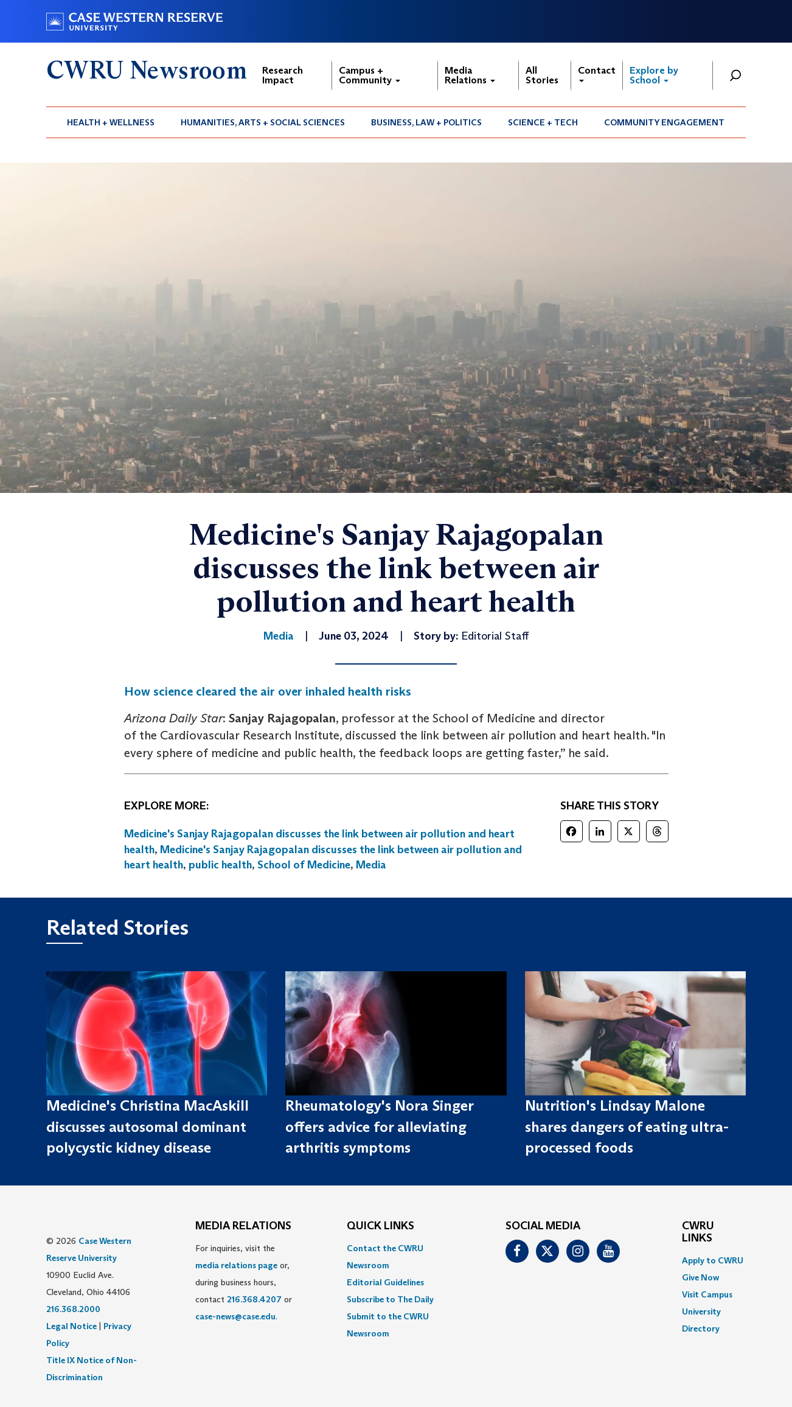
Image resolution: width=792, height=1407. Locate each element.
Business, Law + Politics (426, 122)
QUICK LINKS (380, 1226)
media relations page (236, 1265)
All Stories (542, 75)
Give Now (700, 1277)
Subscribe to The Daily (390, 1299)
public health (220, 864)
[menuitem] (111, 122)
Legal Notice (71, 1326)
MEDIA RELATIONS (243, 1226)
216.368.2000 (73, 1309)
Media (371, 864)
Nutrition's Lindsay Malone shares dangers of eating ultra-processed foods (627, 1126)
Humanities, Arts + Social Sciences (263, 122)
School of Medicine (303, 864)
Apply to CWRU (712, 1260)
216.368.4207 (254, 1299)
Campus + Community (369, 75)
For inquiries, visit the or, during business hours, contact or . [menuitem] (243, 1282)
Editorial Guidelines (385, 1282)
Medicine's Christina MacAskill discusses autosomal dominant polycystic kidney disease (147, 1126)
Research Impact (282, 75)
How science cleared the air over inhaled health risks (267, 691)
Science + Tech (543, 122)
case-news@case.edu (235, 1316)
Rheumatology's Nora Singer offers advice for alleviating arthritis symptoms (379, 1126)
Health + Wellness (111, 122)
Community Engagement (664, 122)
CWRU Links (698, 1232)
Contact (597, 73)
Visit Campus (707, 1294)
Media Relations (470, 75)
